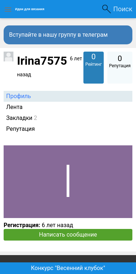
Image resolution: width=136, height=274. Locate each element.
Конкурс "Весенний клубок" (68, 268)
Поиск (122, 9)
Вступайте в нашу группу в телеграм (58, 34)
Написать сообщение (68, 234)
